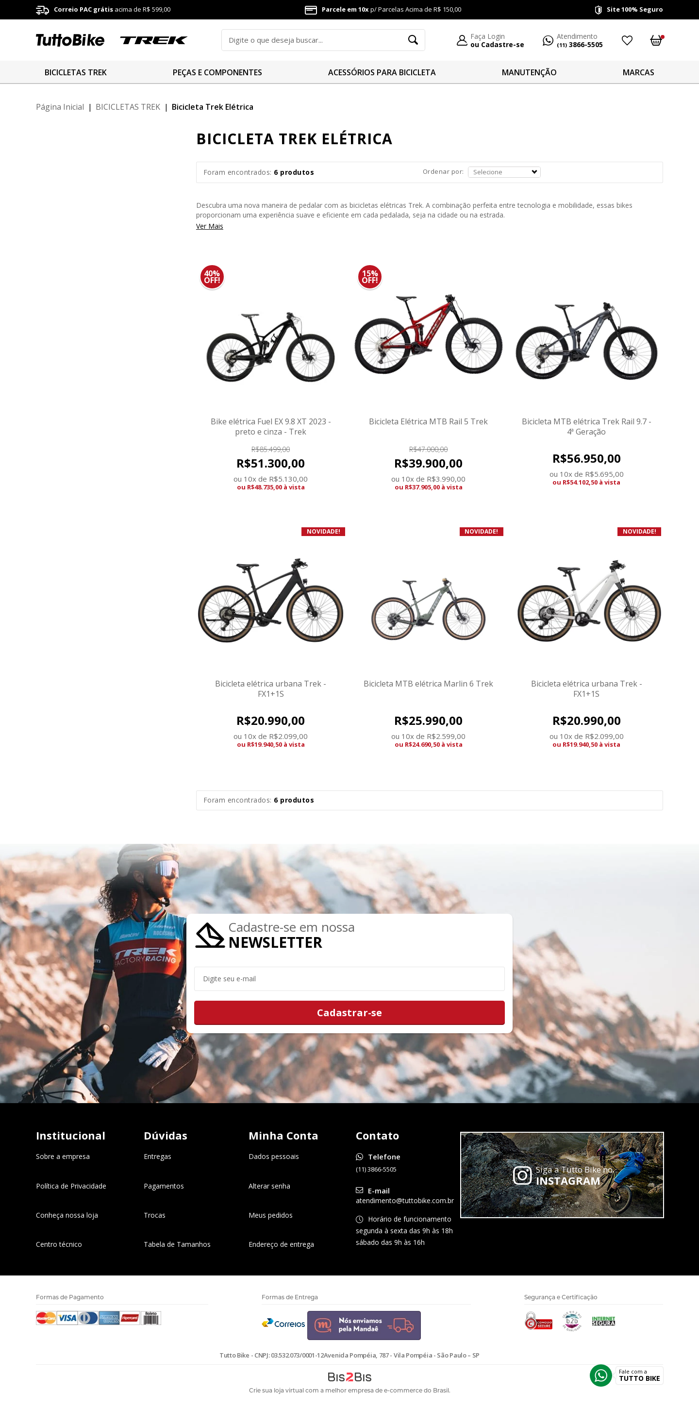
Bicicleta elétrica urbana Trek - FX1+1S (270, 688)
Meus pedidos (271, 1215)
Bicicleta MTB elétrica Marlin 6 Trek (428, 683)
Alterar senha (269, 1186)
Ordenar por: (443, 171)
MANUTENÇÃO (529, 72)
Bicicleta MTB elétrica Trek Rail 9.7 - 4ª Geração (586, 426)
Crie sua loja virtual (276, 1390)
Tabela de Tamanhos (177, 1244)
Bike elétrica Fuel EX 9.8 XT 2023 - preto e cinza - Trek (271, 426)
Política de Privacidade (71, 1186)
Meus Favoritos (627, 40)
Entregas (157, 1156)
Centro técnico (59, 1244)
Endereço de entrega (281, 1244)
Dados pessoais (274, 1156)
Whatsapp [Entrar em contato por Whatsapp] (601, 1375)
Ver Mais (209, 226)
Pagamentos (164, 1186)
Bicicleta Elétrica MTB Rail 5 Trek (428, 421)
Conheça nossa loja (67, 1215)
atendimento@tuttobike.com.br (405, 1200)
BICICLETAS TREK (76, 72)
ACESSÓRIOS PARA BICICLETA (382, 72)
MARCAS (638, 72)
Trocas (155, 1215)
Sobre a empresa (63, 1156)
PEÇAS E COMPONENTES (217, 72)
